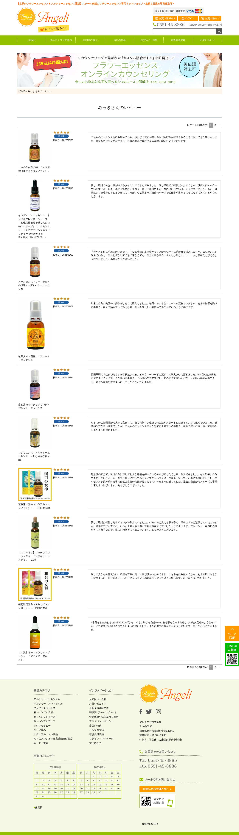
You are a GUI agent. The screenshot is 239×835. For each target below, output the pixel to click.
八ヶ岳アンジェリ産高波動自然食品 (53, 738)
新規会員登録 (178, 40)
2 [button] (215, 124)
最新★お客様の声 (99, 708)
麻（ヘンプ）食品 (43, 712)
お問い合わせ (207, 40)
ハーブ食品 (40, 729)
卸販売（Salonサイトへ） (103, 712)
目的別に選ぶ (90, 40)
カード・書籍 (41, 743)
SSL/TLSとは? (150, 824)
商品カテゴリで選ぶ (61, 40)
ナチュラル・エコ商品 (46, 734)
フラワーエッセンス (44, 708)
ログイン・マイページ (101, 738)
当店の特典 (120, 40)
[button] (219, 125)
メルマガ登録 (96, 729)
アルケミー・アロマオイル (48, 703)
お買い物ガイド (97, 703)
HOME (31, 40)
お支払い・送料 (148, 40)
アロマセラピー (42, 725)
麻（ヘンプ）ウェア (44, 721)
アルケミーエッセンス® (47, 699)
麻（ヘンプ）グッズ (44, 716)
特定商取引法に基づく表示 (103, 716)
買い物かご (95, 743)
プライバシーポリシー (101, 721)
